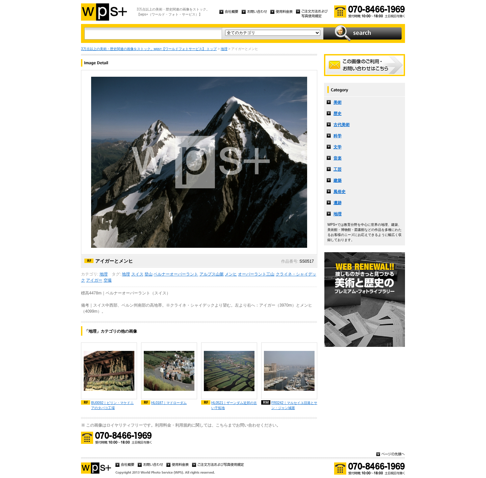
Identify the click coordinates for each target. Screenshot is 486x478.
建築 (337, 180)
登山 (148, 274)
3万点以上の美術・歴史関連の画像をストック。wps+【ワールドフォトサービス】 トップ (149, 49)
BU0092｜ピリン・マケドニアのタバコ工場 (112, 405)
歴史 (337, 113)
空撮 (108, 280)
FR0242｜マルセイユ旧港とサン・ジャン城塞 (294, 405)
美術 (337, 102)
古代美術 (341, 124)
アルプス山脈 (211, 274)
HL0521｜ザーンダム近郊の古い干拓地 (234, 405)
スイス (137, 274)
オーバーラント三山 (256, 274)
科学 (337, 136)
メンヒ (231, 274)
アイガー (94, 280)
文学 (337, 147)
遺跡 (337, 202)
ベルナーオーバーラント (176, 274)
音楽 (337, 158)
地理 (224, 49)
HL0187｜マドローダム (169, 403)
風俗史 (339, 191)
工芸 (337, 169)
